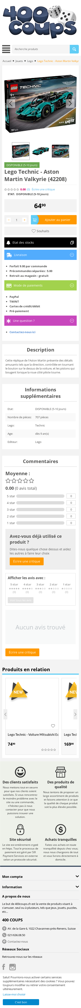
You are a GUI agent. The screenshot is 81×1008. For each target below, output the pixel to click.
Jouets (19, 61)
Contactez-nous (18, 941)
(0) (28, 189)
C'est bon (21, 1002)
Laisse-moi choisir (14, 994)
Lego (30, 61)
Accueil (7, 61)
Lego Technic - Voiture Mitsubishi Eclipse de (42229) (33, 734)
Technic (40, 425)
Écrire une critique (43, 189)
